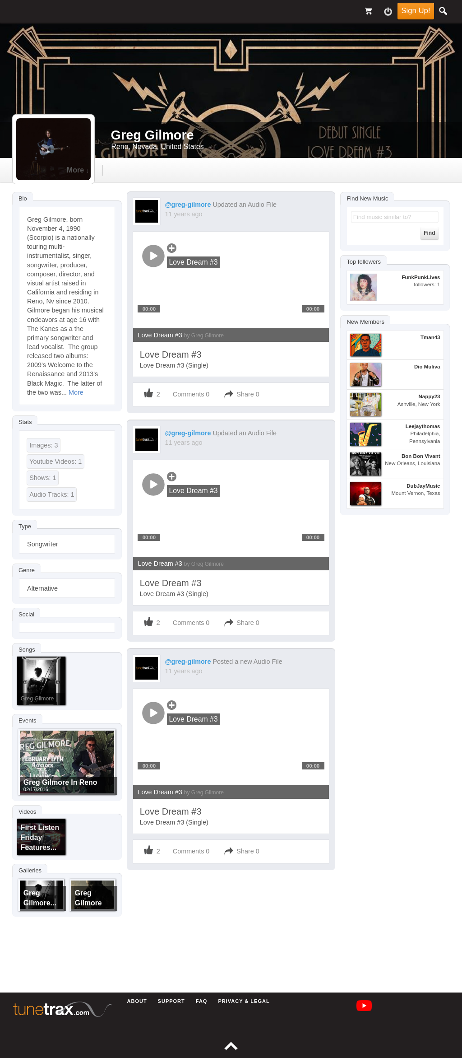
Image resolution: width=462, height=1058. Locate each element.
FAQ (202, 1001)
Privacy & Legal (243, 1001)
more (328, 170)
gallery (225, 170)
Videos (27, 811)
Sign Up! (415, 10)
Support (171, 1001)
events (277, 170)
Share (245, 394)
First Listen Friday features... (40, 837)
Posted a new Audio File (247, 661)
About (137, 1001)
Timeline (123, 170)
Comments (188, 394)
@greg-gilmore (188, 204)
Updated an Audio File (245, 204)
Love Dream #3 (180, 335)
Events (27, 721)
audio (176, 170)
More (76, 392)
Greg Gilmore (37, 698)
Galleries (30, 870)
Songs (26, 649)
